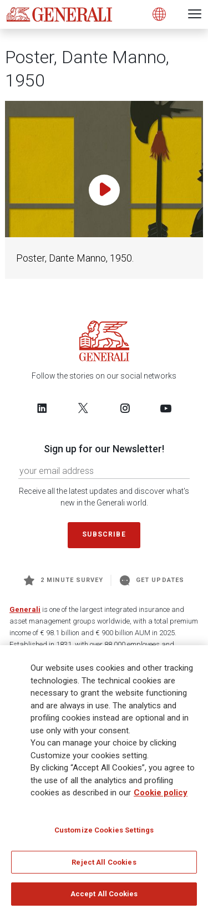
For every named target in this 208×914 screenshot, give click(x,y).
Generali (24, 609)
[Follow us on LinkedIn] (42, 408)
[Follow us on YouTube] (166, 408)
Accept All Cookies (104, 897)
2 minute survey (63, 580)
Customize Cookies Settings (104, 833)
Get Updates (152, 580)
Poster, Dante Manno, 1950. (75, 258)
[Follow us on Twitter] (83, 408)
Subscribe (103, 534)
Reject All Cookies (104, 865)
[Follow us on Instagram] (124, 408)
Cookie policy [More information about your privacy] (160, 796)
